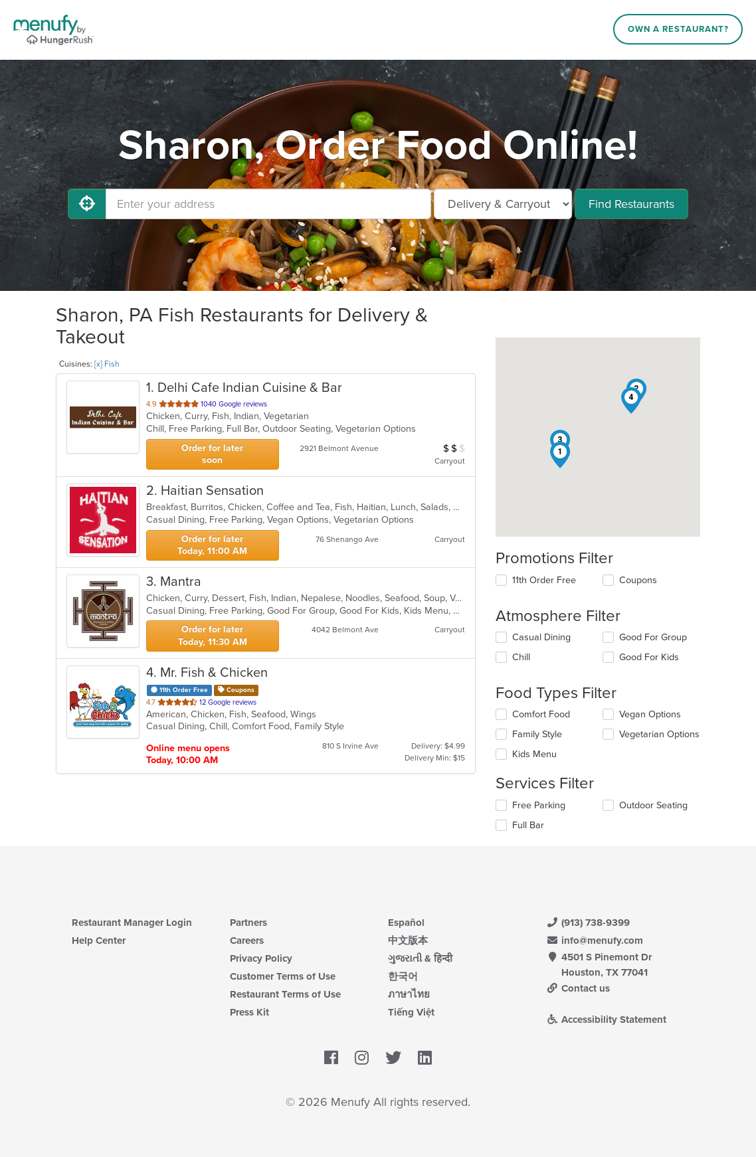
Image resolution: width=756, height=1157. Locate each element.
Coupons (638, 580)
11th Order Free (544, 580)
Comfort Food (541, 714)
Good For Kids (649, 657)
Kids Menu (534, 754)
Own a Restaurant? (678, 29)
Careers (247, 940)
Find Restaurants (631, 204)
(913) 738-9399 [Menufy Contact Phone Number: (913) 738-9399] (588, 923)
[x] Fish (107, 364)
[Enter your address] (268, 204)
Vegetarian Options (659, 734)
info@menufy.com (594, 940)
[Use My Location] (87, 204)
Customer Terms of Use (282, 976)
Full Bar (528, 825)
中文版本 (408, 940)
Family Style (537, 734)
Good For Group (653, 637)
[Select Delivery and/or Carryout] (503, 204)
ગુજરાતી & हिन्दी (420, 958)
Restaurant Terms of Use (285, 994)
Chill (521, 657)
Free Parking (538, 805)
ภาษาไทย (409, 994)
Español (406, 923)
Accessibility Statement (606, 1019)
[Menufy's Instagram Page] (362, 1058)
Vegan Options (650, 714)
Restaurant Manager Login (132, 923)
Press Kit (249, 1012)
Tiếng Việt (411, 1012)
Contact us (578, 988)
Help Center (99, 940)
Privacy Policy (261, 958)
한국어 (403, 976)
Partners (248, 923)
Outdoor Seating (653, 805)
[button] (560, 455)
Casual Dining (541, 637)
